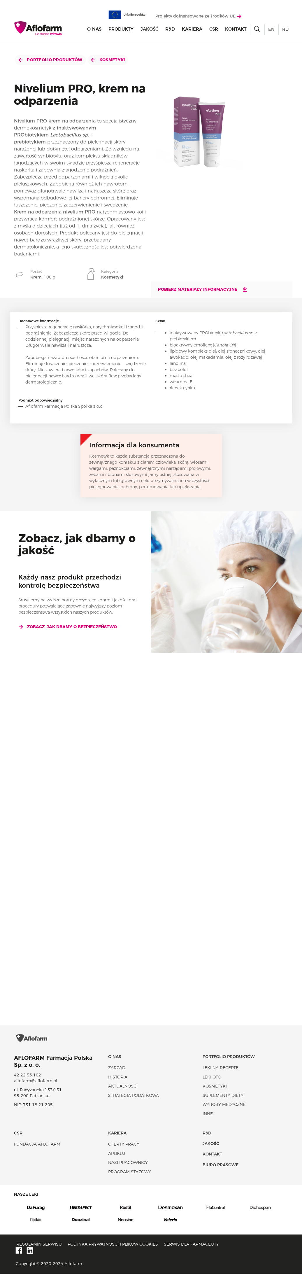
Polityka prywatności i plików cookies (113, 1250)
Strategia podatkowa (133, 1101)
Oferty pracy (123, 1150)
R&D (170, 29)
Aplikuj (116, 1159)
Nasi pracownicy (128, 1168)
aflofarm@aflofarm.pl (35, 1086)
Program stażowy (129, 1177)
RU (285, 30)
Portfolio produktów (50, 59)
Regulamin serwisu (39, 1250)
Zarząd (116, 1073)
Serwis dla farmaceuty (191, 1250)
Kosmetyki (108, 59)
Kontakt (236, 29)
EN (271, 30)
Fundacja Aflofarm (37, 1150)
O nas (94, 29)
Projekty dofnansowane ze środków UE (198, 16)
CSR (213, 29)
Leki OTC (212, 1082)
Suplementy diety (223, 1101)
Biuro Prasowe (220, 1170)
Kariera (192, 29)
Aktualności (123, 1092)
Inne (208, 1120)
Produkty (121, 29)
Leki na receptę (220, 1073)
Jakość (149, 29)
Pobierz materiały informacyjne (203, 289)
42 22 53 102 (27, 1081)
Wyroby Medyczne (224, 1110)
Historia (117, 1082)
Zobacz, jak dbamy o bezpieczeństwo (67, 626)
